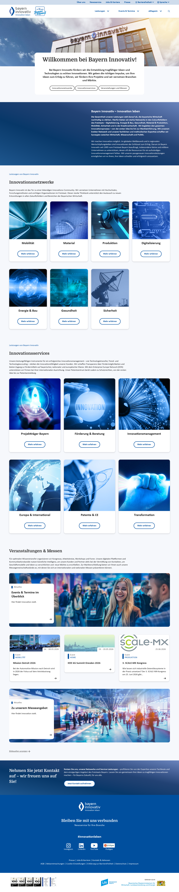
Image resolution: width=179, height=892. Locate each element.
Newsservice (95, 2)
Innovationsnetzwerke (62, 88)
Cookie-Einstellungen (75, 864)
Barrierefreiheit (143, 2)
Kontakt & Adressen (101, 860)
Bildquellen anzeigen (18, 751)
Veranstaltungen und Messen (114, 88)
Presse (127, 2)
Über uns (81, 2)
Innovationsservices (86, 88)
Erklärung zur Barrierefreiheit (100, 864)
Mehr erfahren (28, 254)
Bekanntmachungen (55, 864)
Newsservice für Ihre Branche (89, 825)
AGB (43, 864)
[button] (114, 11)
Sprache (162, 2)
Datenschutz (121, 864)
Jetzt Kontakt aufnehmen (79, 783)
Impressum (133, 864)
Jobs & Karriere (113, 2)
